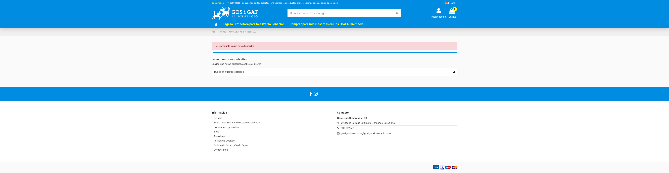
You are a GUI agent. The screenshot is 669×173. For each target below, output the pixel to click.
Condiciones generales (226, 127)
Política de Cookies (224, 140)
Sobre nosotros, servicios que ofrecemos (237, 122)
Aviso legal (219, 136)
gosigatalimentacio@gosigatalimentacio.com (366, 133)
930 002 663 (347, 128)
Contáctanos (218, 3)
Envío (216, 131)
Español (451, 3)
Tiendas (218, 118)
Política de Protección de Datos (231, 145)
